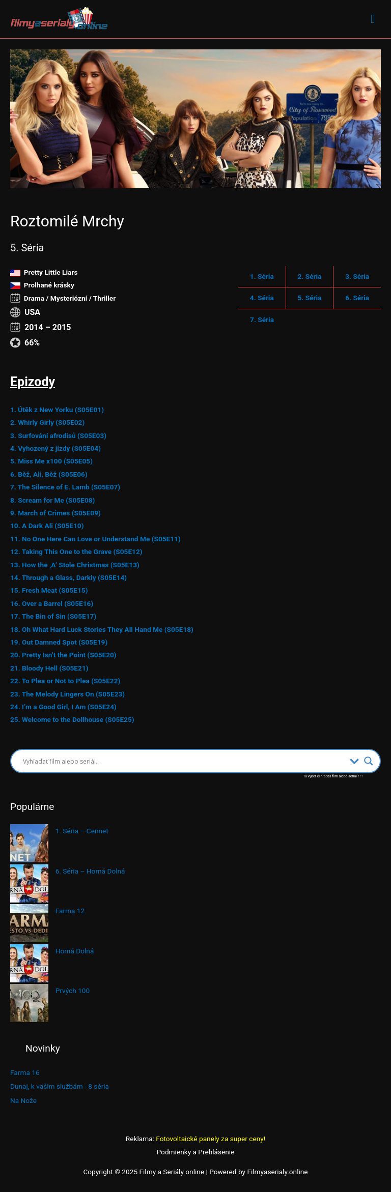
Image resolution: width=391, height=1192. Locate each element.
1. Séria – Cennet (81, 831)
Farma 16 (25, 1072)
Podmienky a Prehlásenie (196, 1152)
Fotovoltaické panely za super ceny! (210, 1139)
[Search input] (184, 761)
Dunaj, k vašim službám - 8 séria (59, 1086)
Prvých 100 (72, 990)
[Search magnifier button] (368, 761)
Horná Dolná (74, 951)
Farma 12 (70, 911)
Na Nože (23, 1100)
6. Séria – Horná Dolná (90, 871)
